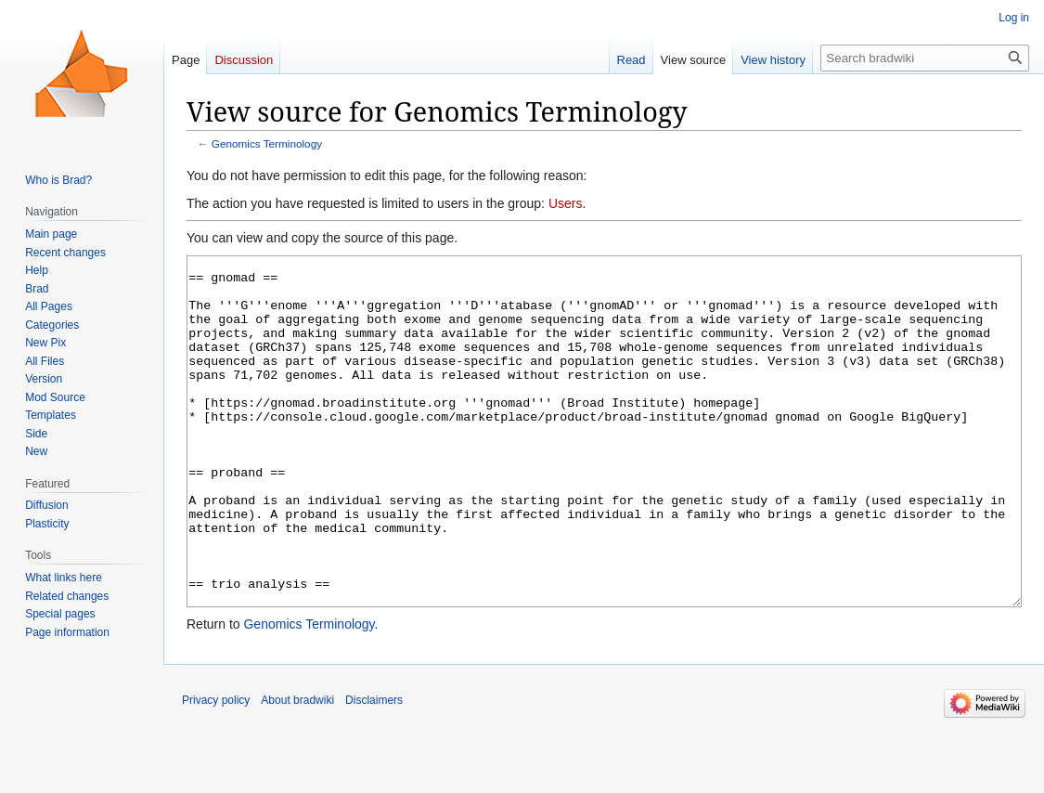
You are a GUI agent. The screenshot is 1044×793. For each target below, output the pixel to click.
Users (565, 203)
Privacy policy (216, 769)
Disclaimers (374, 769)
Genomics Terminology (267, 143)
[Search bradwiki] (924, 58)
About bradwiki (297, 769)
